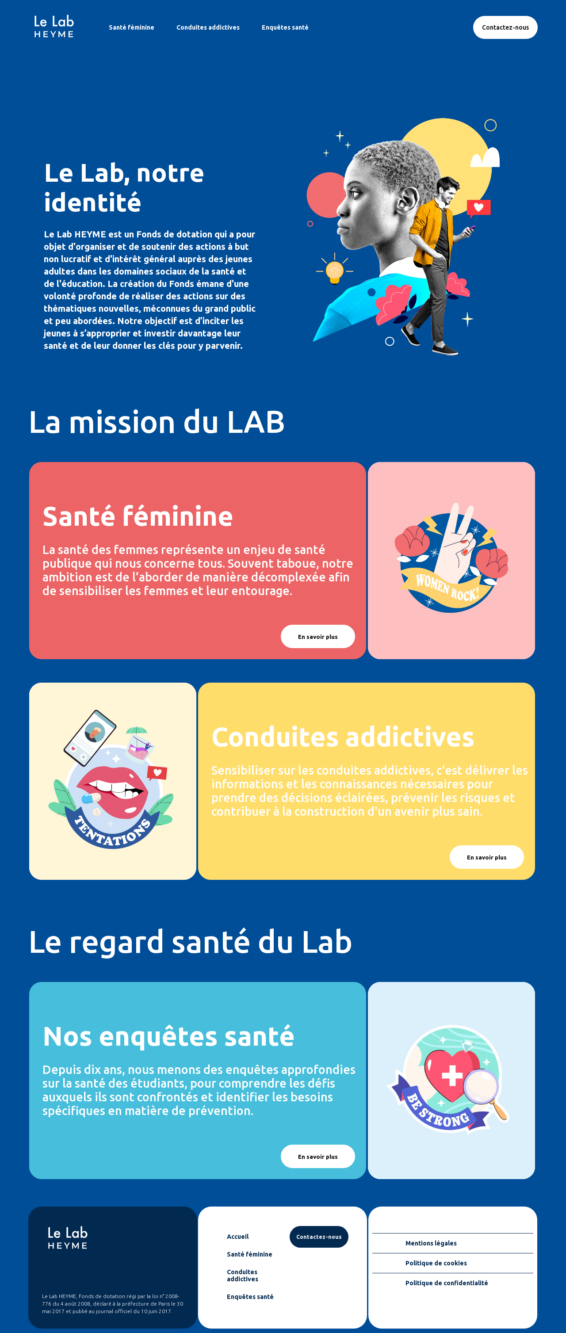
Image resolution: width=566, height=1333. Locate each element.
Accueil (238, 1236)
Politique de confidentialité (446, 1283)
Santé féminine (131, 27)
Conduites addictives (208, 27)
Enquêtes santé (285, 27)
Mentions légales (431, 1243)
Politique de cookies (436, 1263)
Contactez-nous (505, 27)
